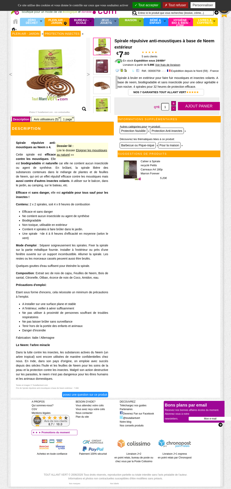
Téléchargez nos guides (133, 405)
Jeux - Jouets (106, 21)
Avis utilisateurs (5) (46, 119)
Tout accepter (146, 5)
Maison (131, 20)
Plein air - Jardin (56, 21)
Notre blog (125, 421)
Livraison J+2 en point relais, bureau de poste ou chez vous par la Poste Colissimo (133, 457)
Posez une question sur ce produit (85, 394)
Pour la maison (169, 145)
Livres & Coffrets (205, 21)
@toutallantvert (130, 418)
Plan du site (82, 416)
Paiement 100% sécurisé (93, 453)
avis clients (149, 56)
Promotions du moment (56, 432)
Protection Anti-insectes (167, 131)
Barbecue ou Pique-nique (137, 145)
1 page (67, 119)
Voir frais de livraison (167, 64)
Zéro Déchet (32, 21)
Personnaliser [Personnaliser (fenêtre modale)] (203, 5)
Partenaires (126, 409)
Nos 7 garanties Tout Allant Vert (166, 92)
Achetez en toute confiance (52, 453)
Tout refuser (175, 5)
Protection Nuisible (133, 131)
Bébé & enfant (155, 21)
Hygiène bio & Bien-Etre (180, 22)
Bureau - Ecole (81, 21)
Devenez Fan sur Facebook (137, 413)
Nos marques (74, 484)
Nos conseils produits (132, 425)
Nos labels (114, 484)
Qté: (157, 107)
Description (21, 119)
